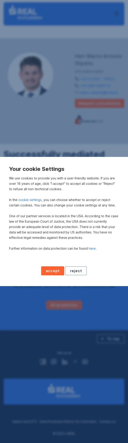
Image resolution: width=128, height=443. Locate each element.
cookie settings (30, 200)
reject (76, 271)
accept (53, 271)
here (92, 248)
